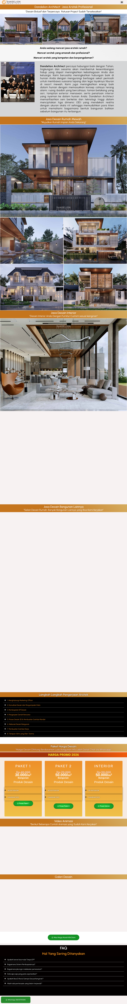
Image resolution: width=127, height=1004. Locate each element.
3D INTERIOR (93, 790)
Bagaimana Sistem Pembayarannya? (21, 964)
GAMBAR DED (13, 797)
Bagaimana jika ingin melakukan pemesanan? (24, 969)
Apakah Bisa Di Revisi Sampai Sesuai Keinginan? (25, 979)
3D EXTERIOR (13, 790)
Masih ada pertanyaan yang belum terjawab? (24, 983)
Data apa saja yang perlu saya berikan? (22, 974)
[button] (63, 700)
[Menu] (122, 2)
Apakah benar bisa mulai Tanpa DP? (21, 960)
